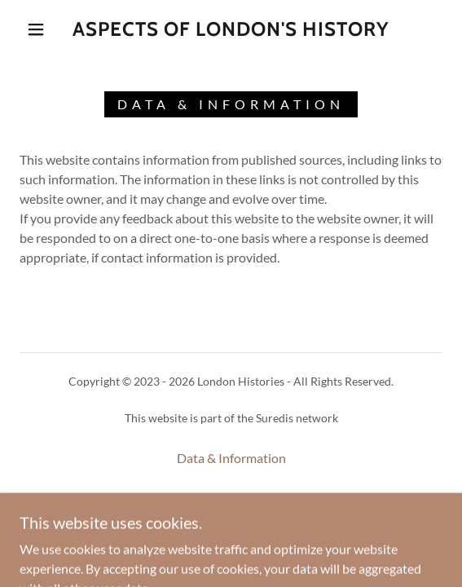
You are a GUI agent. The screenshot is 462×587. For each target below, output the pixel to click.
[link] (231, 30)
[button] (41, 29)
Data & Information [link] (231, 458)
